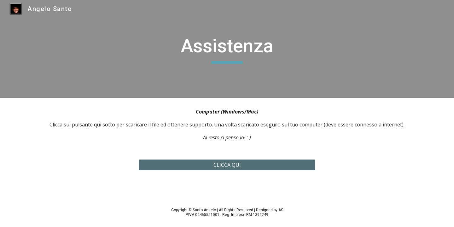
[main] (227, 49)
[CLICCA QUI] (227, 164)
